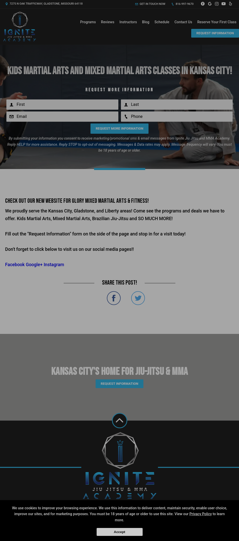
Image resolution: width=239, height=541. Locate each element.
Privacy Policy (200, 514)
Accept (119, 532)
